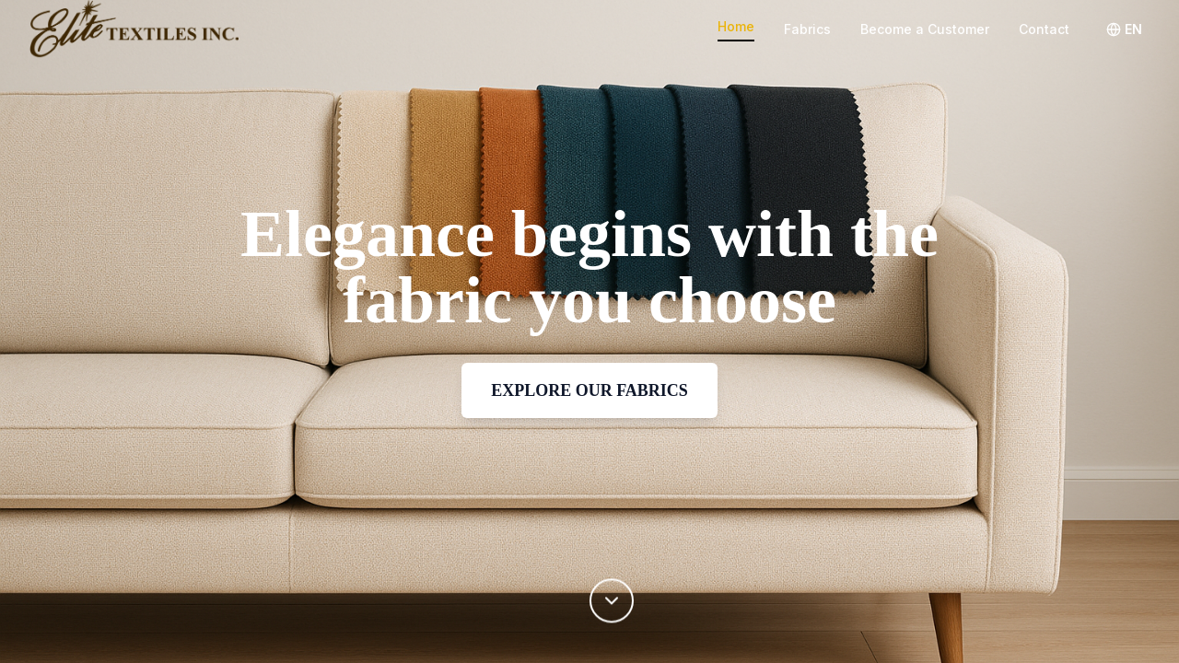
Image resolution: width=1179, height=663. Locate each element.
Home (736, 26)
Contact (1044, 29)
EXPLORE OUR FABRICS (589, 390)
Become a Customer (924, 29)
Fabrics (807, 29)
